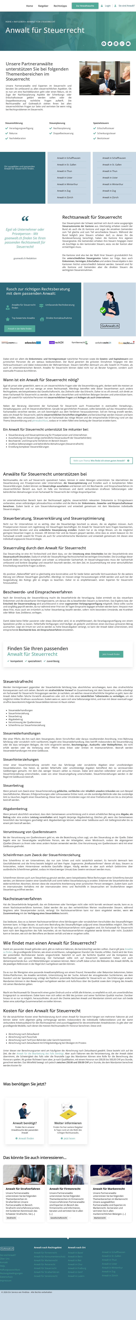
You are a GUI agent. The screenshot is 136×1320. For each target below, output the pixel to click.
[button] (103, 43)
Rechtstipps (60, 5)
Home (29, 5)
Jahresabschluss (40, 420)
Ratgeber (43, 5)
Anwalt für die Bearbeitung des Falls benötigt (40, 1053)
